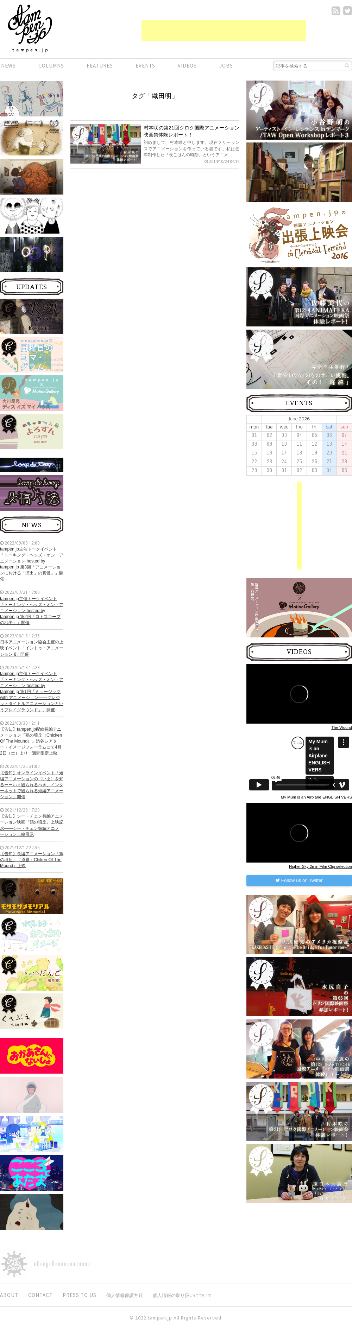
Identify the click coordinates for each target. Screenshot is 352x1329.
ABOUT (9, 1295)
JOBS (226, 65)
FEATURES (100, 65)
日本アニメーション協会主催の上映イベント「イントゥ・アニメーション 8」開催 (31, 648)
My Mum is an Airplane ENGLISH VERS (316, 797)
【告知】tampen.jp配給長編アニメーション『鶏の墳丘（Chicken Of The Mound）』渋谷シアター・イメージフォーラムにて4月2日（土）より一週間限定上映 (31, 741)
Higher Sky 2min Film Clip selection (320, 866)
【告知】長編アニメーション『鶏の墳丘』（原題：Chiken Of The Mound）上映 (31, 859)
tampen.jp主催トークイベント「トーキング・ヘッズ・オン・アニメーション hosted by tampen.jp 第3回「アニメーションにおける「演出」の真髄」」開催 (31, 564)
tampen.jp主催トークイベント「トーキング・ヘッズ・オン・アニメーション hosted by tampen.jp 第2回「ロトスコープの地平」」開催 (31, 610)
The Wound (341, 727)
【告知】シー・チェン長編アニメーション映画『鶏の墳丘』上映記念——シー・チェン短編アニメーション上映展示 (31, 825)
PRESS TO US (79, 1295)
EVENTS (145, 65)
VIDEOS (187, 65)
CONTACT (40, 1295)
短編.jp (29, 28)
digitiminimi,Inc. (62, 1264)
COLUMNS (51, 65)
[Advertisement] (224, 30)
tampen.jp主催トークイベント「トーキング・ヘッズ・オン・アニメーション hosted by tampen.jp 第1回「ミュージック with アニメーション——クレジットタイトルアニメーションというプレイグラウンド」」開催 (31, 691)
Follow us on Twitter (299, 880)
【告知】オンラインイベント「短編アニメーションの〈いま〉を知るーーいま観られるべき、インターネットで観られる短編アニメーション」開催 (31, 785)
